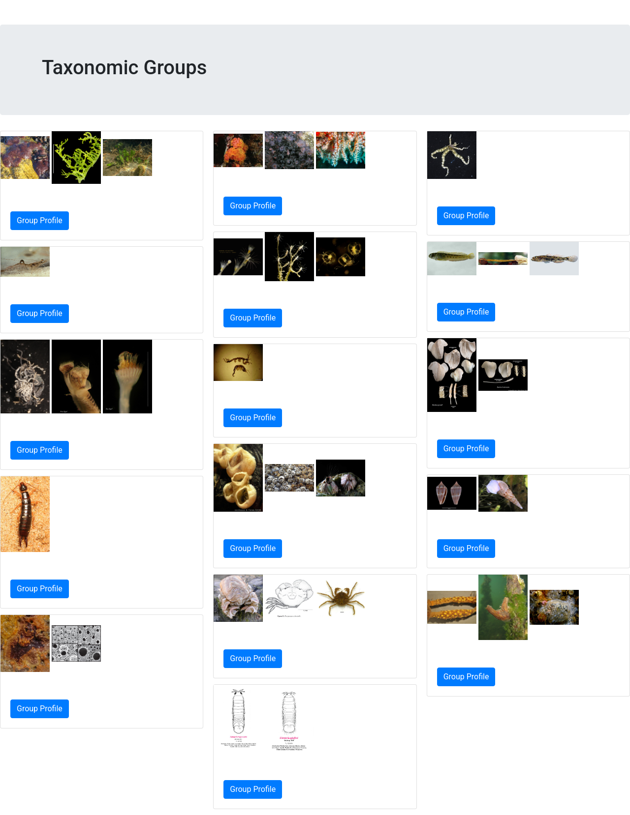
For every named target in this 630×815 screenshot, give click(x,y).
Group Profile (40, 220)
